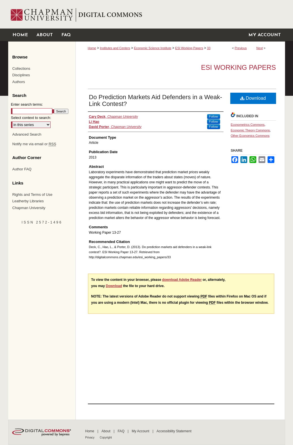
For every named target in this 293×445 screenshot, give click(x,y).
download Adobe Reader (182, 280)
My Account (141, 431)
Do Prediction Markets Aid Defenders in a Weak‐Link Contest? (155, 100)
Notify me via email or (34, 144)
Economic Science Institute (152, 48)
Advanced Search (27, 134)
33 (208, 48)
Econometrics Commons (248, 124)
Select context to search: (31, 118)
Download (253, 98)
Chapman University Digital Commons (180, 14)
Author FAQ (22, 169)
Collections (21, 68)
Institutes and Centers (115, 48)
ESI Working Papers (189, 48)
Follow (213, 116)
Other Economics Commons (250, 135)
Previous (241, 48)
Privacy (90, 437)
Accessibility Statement (174, 431)
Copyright (106, 437)
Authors (18, 82)
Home (92, 48)
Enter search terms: (27, 104)
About (106, 431)
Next (259, 48)
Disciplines (21, 75)
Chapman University (28, 208)
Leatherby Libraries (28, 201)
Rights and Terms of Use (32, 194)
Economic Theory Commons (250, 130)
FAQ (121, 431)
